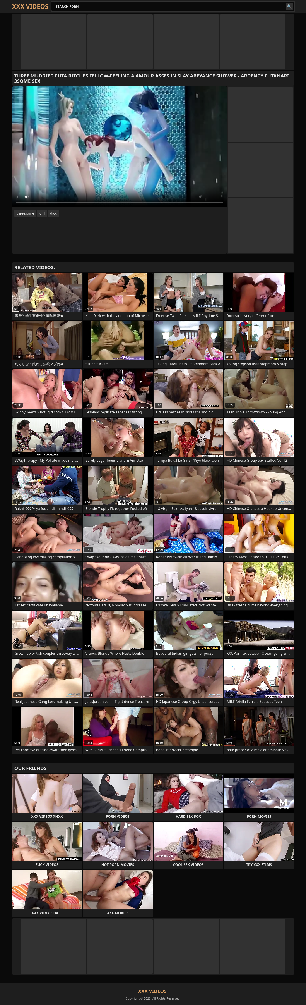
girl (42, 213)
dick (53, 213)
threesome (25, 213)
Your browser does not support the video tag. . (119, 146)
